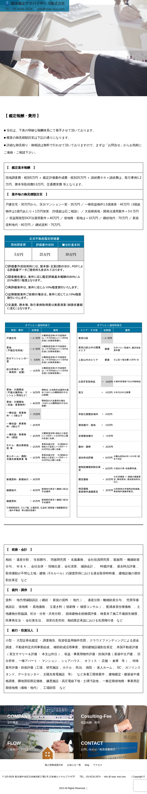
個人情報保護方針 (54, 765)
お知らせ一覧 (74, 765)
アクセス (97, 765)
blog (87, 765)
